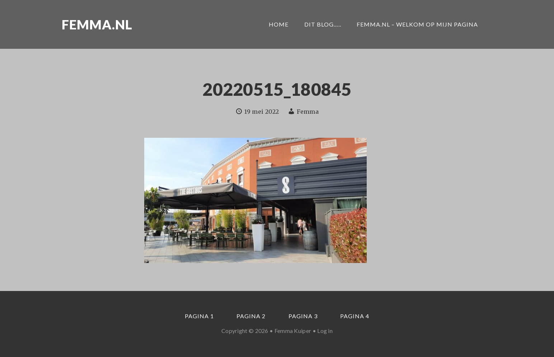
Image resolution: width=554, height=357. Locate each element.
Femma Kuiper (292, 330)
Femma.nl (97, 24)
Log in (325, 330)
